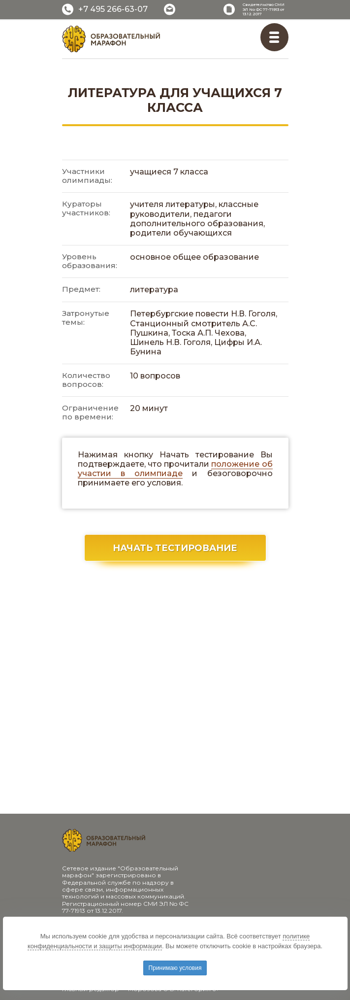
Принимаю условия (175, 968)
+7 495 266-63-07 (113, 9)
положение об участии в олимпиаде (175, 468)
